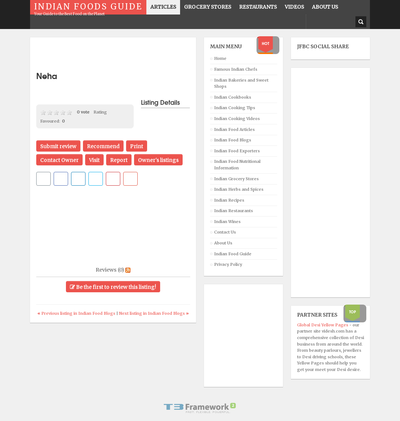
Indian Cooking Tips (234, 107)
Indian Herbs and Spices (238, 189)
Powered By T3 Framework (200, 408)
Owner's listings (158, 160)
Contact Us (225, 232)
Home (220, 58)
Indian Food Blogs (232, 140)
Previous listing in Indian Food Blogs (76, 313)
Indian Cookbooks (232, 97)
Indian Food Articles (234, 129)
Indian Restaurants (233, 210)
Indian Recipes (229, 200)
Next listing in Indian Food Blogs (154, 313)
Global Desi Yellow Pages (323, 324)
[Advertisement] (121, 54)
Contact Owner (59, 160)
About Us (223, 242)
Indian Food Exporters (237, 150)
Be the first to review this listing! (113, 287)
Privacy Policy (228, 264)
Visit (94, 160)
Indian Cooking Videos (237, 118)
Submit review (58, 146)
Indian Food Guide (232, 253)
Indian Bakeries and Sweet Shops (241, 83)
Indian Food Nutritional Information (237, 164)
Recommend (103, 146)
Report (119, 160)
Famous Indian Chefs (235, 69)
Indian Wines (227, 221)
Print (136, 146)
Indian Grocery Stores (236, 178)
